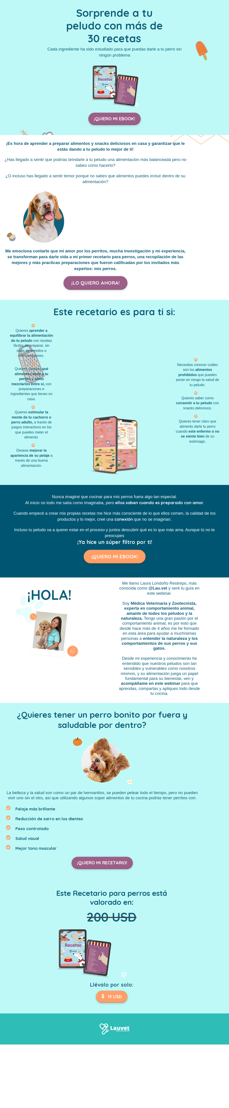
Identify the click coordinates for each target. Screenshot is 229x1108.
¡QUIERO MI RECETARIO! (102, 861)
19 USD (112, 995)
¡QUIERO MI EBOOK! (114, 118)
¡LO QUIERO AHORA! (95, 283)
